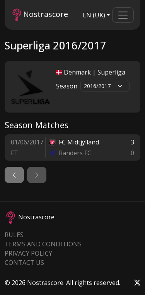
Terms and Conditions (43, 244)
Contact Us (24, 262)
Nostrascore (40, 14)
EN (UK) (94, 15)
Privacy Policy (28, 253)
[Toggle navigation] (123, 15)
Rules (14, 235)
